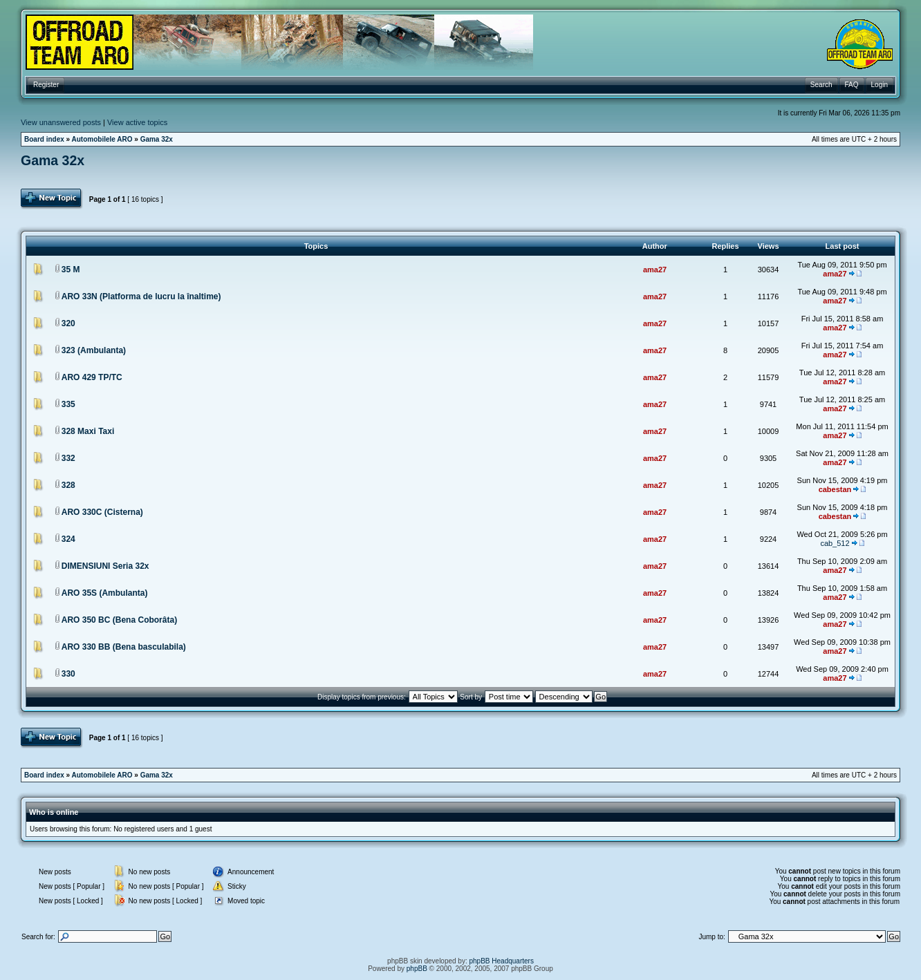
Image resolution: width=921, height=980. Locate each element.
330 (68, 674)
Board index (44, 139)
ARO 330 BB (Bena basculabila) (124, 647)
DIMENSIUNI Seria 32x (105, 566)
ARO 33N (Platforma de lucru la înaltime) (141, 296)
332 (68, 458)
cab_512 (834, 543)
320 (68, 323)
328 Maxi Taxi (88, 431)
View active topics (137, 122)
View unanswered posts (61, 122)
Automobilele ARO (102, 139)
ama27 (655, 269)
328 (68, 485)
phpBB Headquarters (501, 961)
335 (68, 404)
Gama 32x (156, 139)
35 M (71, 269)
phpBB (417, 968)
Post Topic (52, 199)
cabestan (835, 489)
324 (68, 539)
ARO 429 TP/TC (92, 377)
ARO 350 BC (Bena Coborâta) (119, 620)
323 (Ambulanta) (94, 350)
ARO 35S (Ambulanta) (105, 593)
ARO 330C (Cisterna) (102, 512)
